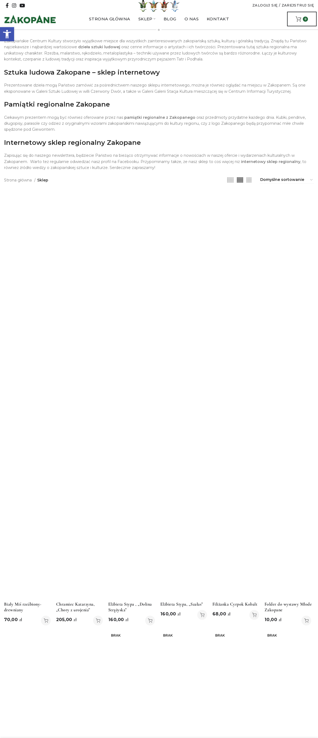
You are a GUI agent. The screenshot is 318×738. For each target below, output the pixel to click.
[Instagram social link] (14, 10)
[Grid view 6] (240, 188)
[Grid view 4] (249, 188)
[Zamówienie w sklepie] (287, 189)
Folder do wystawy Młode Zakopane (288, 616)
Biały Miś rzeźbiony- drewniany (23, 616)
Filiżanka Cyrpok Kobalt (234, 613)
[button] (7, 34)
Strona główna (18, 189)
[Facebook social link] (7, 10)
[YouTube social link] (22, 10)
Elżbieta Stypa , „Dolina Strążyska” (130, 616)
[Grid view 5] (230, 188)
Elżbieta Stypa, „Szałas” (181, 613)
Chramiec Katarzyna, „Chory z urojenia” (75, 616)
